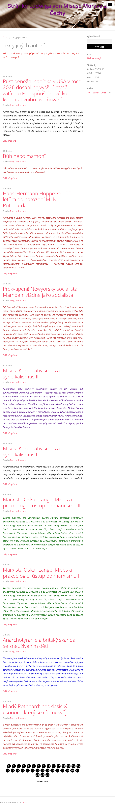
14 (68, 766)
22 (32, 770)
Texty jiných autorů (18, 105)
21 (27, 770)
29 (67, 770)
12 (58, 766)
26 (52, 770)
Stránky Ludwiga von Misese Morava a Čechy (57, 9)
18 (12, 770)
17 (7, 770)
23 (37, 770)
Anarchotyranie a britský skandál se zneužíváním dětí (39, 643)
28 (62, 770)
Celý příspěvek (10, 140)
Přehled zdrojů (94, 58)
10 (48, 766)
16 (78, 766)
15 (73, 766)
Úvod (5, 37)
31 (77, 770)
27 (57, 770)
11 (53, 766)
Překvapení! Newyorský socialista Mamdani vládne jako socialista (40, 292)
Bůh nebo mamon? (24, 156)
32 (37, 774)
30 (72, 770)
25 (47, 770)
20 (22, 770)
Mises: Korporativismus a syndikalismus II (31, 373)
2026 (103, 92)
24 (42, 770)
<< (89, 92)
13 (63, 766)
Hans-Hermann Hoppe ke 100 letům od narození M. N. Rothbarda (37, 199)
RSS (24, 802)
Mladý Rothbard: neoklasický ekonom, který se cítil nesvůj (35, 709)
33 (42, 774)
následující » (42, 781)
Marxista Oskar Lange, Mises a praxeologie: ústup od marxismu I (41, 573)
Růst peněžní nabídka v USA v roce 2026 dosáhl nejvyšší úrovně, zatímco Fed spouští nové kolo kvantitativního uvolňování (42, 90)
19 (17, 770)
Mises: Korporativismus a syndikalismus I (31, 451)
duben (96, 92)
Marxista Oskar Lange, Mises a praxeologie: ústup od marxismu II (41, 502)
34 (47, 774)
